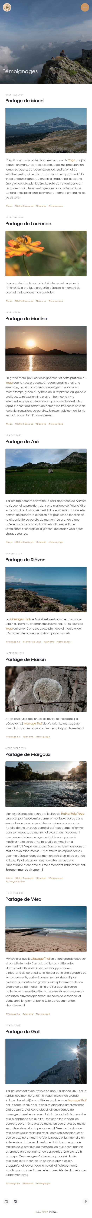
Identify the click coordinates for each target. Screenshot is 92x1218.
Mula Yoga (41, 1211)
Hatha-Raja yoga (24, 204)
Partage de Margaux (27, 752)
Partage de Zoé (22, 439)
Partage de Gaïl (22, 1029)
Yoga (9, 204)
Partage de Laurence (28, 222)
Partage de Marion (25, 657)
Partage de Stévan (25, 557)
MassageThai (13, 640)
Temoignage (56, 204)
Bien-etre (41, 204)
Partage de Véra (23, 897)
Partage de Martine (26, 316)
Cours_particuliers (16, 879)
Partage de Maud (24, 99)
